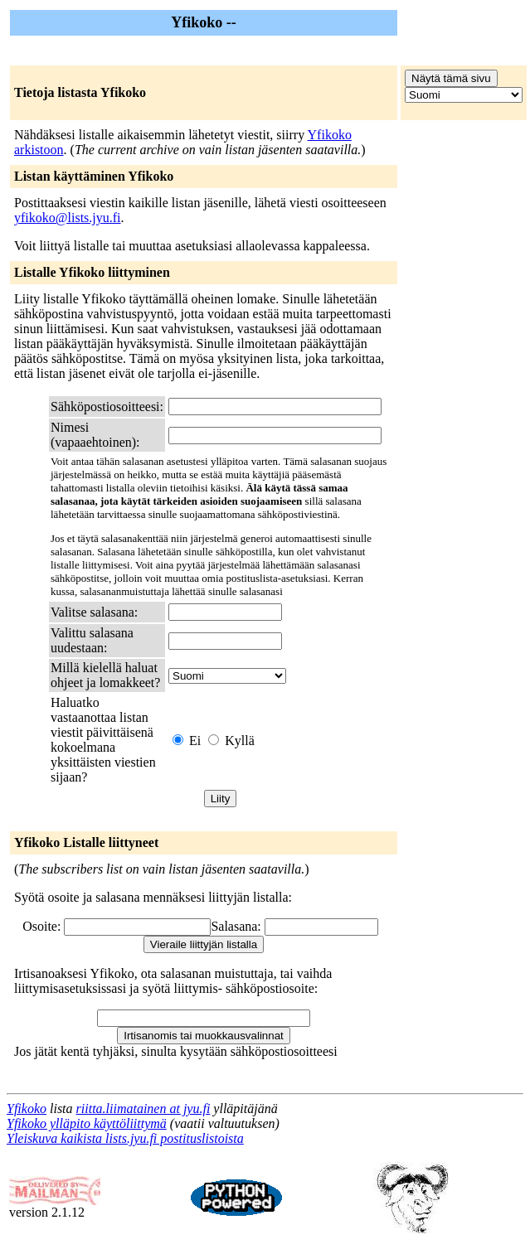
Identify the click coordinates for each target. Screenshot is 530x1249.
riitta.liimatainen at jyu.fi (143, 1108)
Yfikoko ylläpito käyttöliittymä (87, 1123)
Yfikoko (26, 1108)
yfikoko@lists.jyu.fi (67, 218)
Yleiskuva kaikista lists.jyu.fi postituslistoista (125, 1138)
